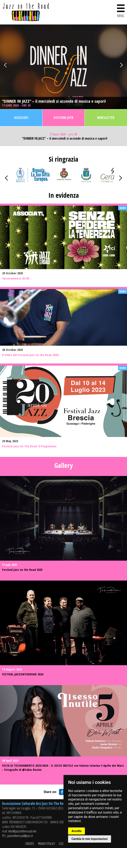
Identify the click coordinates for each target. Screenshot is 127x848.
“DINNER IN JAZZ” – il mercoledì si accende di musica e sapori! (54, 101)
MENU (120, 10)
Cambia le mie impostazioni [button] (89, 839)
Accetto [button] (76, 831)
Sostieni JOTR (63, 117)
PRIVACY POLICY (46, 843)
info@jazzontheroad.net (22, 831)
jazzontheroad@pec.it (20, 835)
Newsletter (105, 117)
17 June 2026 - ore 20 (16, 105)
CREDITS (29, 843)
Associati (21, 117)
